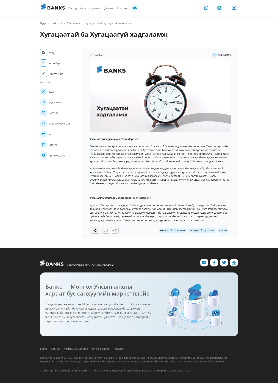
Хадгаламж (73, 23)
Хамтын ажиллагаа (76, 348)
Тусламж (118, 348)
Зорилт (55, 348)
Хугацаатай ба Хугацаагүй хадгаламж (108, 23)
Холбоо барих (100, 348)
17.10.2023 (96, 54)
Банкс (43, 348)
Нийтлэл (56, 23)
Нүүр (43, 23)
